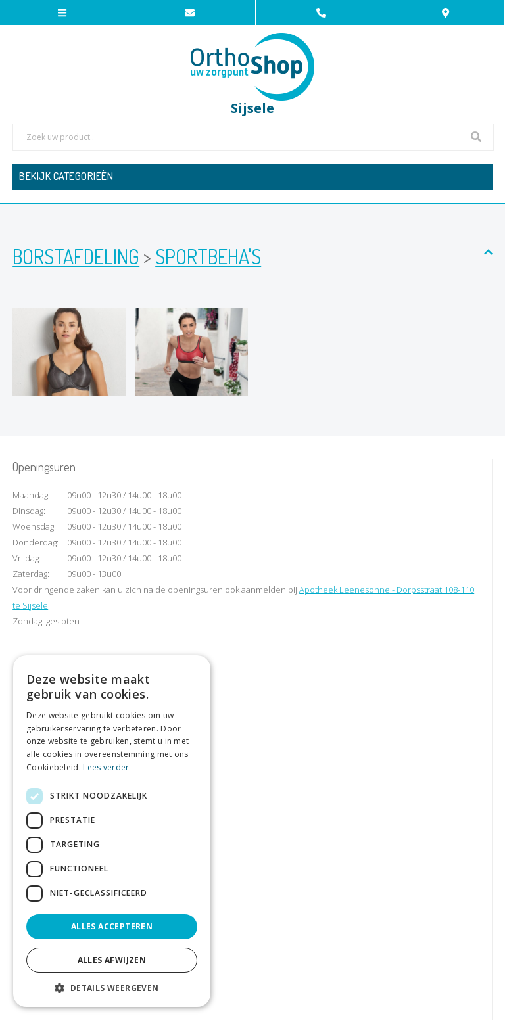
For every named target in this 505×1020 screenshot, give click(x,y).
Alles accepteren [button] (112, 926)
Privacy (290, 1005)
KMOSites (358, 1005)
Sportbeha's (208, 256)
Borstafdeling (75, 256)
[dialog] (111, 831)
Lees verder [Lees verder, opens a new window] (106, 767)
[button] (111, 987)
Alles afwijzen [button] (112, 959)
